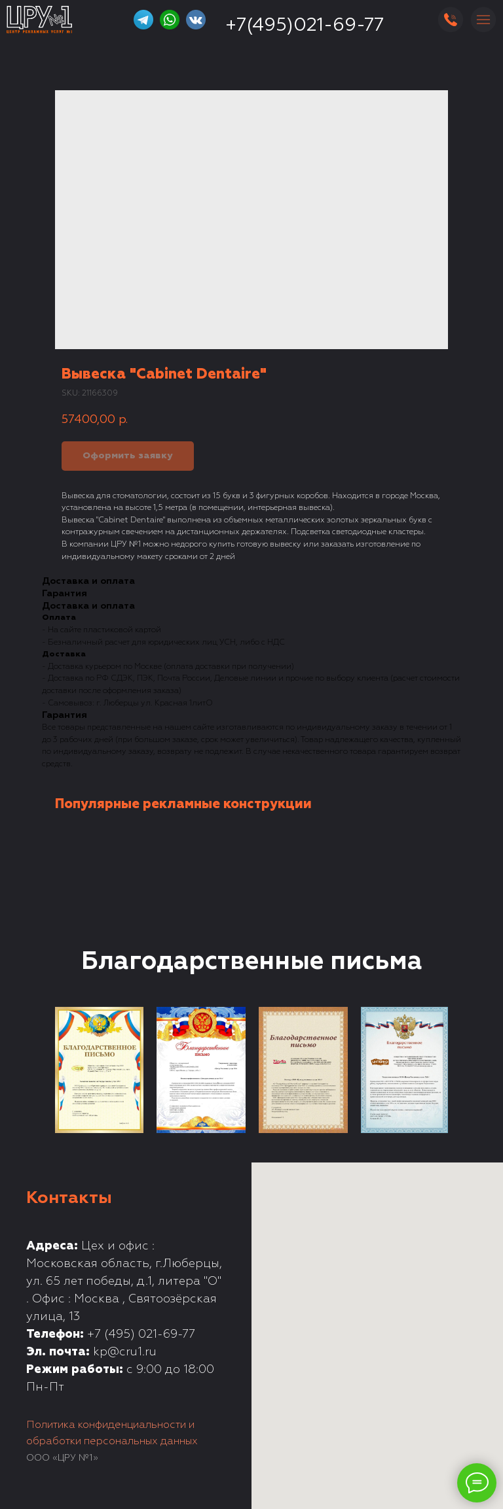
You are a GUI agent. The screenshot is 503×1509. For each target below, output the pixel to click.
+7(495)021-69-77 (304, 25)
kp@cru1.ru (125, 1352)
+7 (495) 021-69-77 (141, 1334)
